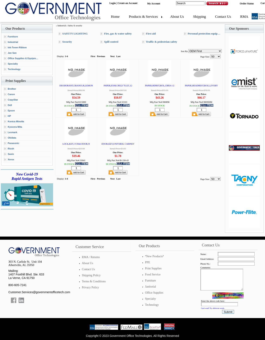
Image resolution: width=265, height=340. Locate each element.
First (93, 56)
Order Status (247, 3)
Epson (9, 110)
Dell (8, 105)
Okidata (10, 138)
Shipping (199, 17)
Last (118, 56)
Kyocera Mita (13, 127)
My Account (153, 3)
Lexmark (10, 132)
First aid (149, 34)
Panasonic (11, 143)
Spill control (109, 42)
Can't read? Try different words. (213, 308)
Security (65, 42)
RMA (244, 17)
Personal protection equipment (202, 34)
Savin (9, 154)
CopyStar (11, 100)
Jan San (10, 53)
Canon (9, 94)
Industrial (11, 42)
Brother (10, 89)
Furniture (11, 36)
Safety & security (75, 26)
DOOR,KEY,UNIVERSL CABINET (118, 144)
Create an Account (127, 3)
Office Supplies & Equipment (21, 58)
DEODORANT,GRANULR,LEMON (76, 85)
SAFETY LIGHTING (73, 34)
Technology (12, 69)
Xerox (9, 159)
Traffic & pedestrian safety (159, 42)
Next (112, 56)
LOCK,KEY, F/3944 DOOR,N (76, 144)
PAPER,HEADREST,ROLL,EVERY (201, 85)
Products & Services (143, 17)
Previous (101, 56)
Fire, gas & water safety (116, 34)
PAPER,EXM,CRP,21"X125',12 (118, 85)
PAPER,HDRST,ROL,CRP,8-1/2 (159, 85)
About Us (177, 17)
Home (115, 17)
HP (7, 116)
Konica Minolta (14, 121)
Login (113, 3)
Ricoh (9, 148)
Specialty (11, 64)
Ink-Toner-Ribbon (15, 47)
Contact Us (223, 17)
